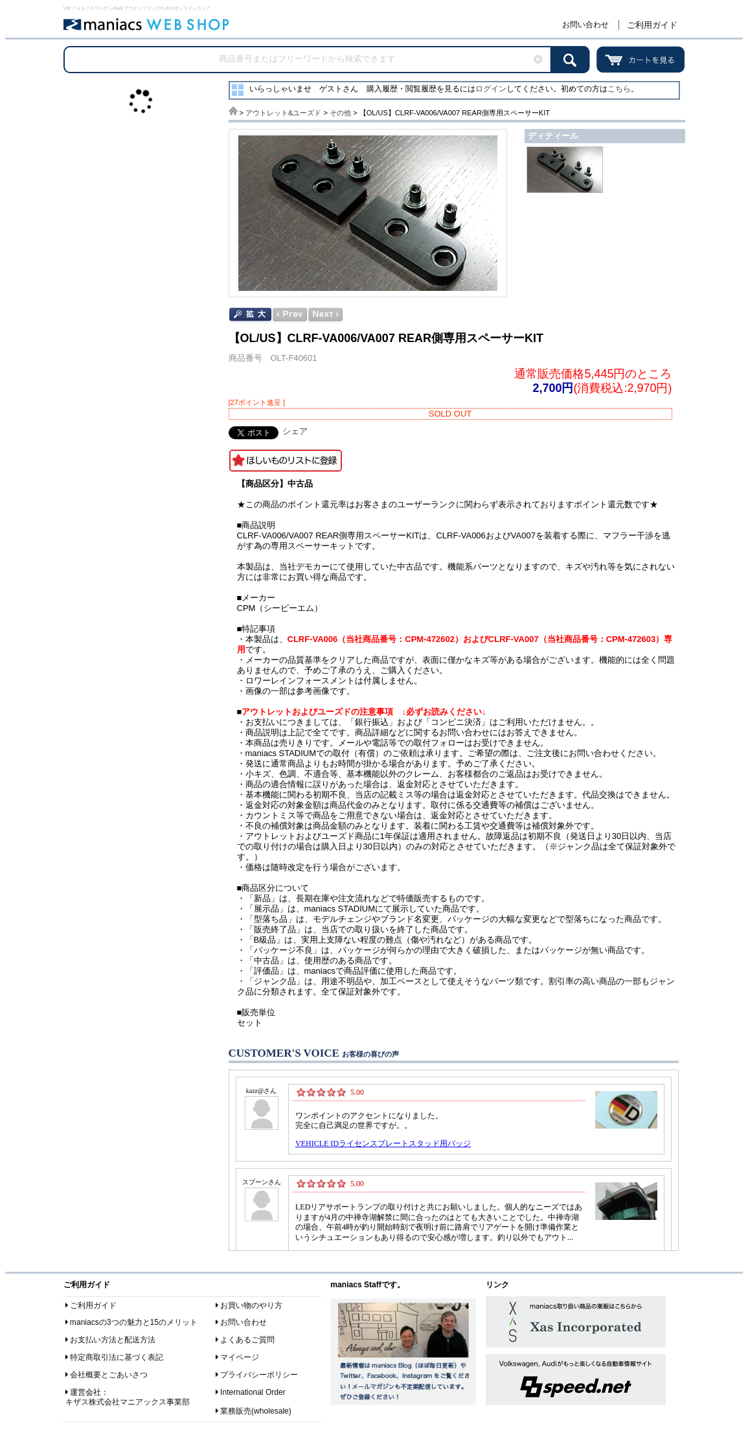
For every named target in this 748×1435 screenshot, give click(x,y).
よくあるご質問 (247, 1339)
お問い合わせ (585, 24)
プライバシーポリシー (259, 1374)
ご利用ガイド (652, 25)
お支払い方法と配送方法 (112, 1339)
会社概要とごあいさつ (109, 1374)
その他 (340, 113)
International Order (253, 1392)
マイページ (239, 1357)
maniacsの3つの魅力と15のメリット (134, 1322)
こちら (619, 88)
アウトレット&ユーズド (283, 113)
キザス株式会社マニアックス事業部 (127, 1401)
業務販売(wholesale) (255, 1411)
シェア (295, 431)
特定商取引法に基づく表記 (116, 1357)
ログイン (490, 88)
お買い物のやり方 (251, 1305)
